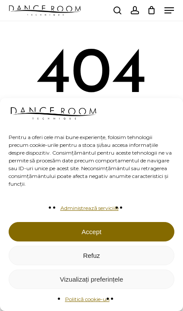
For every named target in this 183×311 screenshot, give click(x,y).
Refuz (91, 255)
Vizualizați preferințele (91, 279)
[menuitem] (101, 10)
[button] (169, 10)
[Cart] (151, 10)
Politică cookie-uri (87, 299)
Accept (91, 231)
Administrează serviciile (89, 208)
